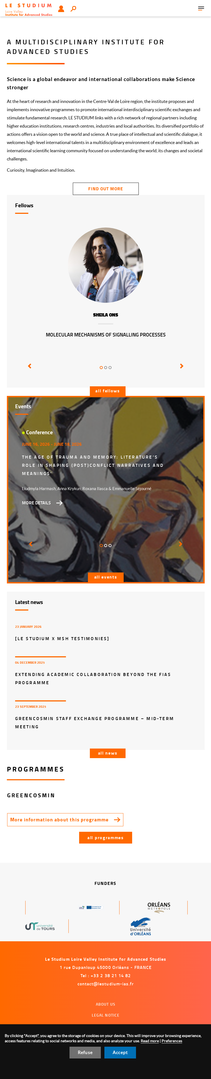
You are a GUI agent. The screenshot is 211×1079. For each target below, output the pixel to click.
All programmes (105, 837)
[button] (28, 370)
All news (108, 753)
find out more (105, 188)
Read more (150, 1041)
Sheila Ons (105, 315)
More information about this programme (59, 819)
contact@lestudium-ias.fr (105, 983)
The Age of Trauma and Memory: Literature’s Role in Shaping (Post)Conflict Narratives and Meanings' (93, 465)
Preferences (172, 1041)
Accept (120, 1052)
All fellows (107, 390)
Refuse (85, 1052)
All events (105, 577)
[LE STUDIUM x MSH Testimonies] (62, 638)
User (61, 9)
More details (36, 503)
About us (105, 1004)
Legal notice (106, 1015)
